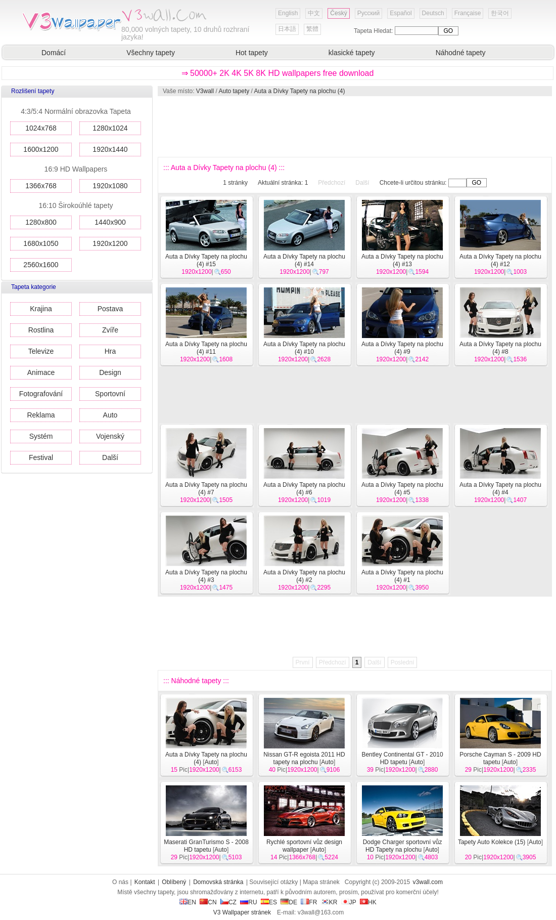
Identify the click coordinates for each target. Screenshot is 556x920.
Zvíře (110, 330)
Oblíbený (174, 882)
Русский (368, 13)
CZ (228, 902)
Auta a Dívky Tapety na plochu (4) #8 (500, 348)
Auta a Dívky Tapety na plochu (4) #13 (402, 260)
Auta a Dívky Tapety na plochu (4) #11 (206, 348)
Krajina (41, 309)
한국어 (500, 13)
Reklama (41, 415)
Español (400, 13)
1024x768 (41, 128)
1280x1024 (109, 128)
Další (110, 457)
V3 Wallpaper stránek (242, 912)
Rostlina (41, 330)
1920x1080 (109, 186)
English (288, 13)
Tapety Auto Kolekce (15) (491, 842)
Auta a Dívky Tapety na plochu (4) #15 (206, 260)
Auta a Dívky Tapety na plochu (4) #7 (206, 488)
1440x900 (110, 222)
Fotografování (41, 394)
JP (348, 902)
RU (248, 902)
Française (467, 13)
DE (289, 902)
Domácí (53, 53)
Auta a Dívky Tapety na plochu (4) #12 (500, 260)
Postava (110, 309)
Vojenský (110, 436)
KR (329, 902)
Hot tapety (252, 53)
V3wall (205, 91)
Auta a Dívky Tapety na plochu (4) (299, 91)
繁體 (312, 28)
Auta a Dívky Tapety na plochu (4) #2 (304, 576)
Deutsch (433, 13)
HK (368, 902)
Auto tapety (234, 91)
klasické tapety (352, 53)
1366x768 (41, 186)
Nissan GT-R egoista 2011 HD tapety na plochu (304, 758)
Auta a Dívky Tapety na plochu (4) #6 (304, 488)
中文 (314, 13)
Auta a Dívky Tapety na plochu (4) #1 (402, 576)
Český (338, 13)
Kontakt (144, 882)
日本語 (287, 28)
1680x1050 (40, 243)
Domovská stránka (218, 882)
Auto (110, 415)
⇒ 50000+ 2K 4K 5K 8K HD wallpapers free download (277, 73)
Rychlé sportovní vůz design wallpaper (304, 846)
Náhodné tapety (461, 53)
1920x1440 (109, 149)
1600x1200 (40, 149)
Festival (41, 457)
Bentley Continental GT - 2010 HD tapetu (402, 758)
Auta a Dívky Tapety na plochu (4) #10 (304, 348)
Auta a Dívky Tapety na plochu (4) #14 (304, 260)
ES (269, 902)
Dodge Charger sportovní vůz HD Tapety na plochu (402, 846)
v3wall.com (428, 882)
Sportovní (110, 394)
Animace (41, 372)
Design (110, 372)
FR (309, 902)
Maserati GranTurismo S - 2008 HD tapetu (206, 846)
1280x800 (41, 222)
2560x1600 (40, 265)
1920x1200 (109, 243)
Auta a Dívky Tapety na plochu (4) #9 (402, 348)
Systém (41, 436)
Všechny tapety (150, 53)
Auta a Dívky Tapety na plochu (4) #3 (206, 576)
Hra (110, 351)
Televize (41, 351)
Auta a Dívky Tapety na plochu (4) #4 (500, 488)
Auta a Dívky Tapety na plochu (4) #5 (402, 488)
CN (208, 902)
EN (187, 902)
